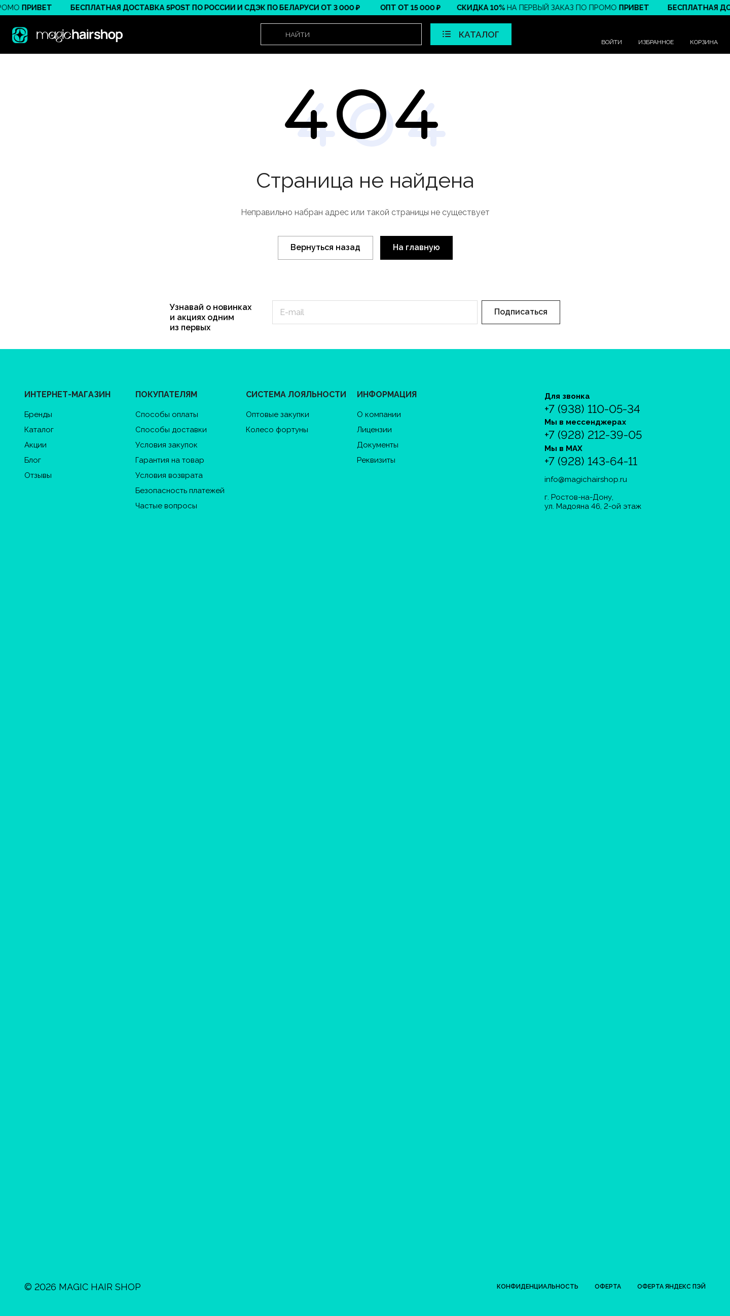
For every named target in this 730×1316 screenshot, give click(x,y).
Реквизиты (376, 460)
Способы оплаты (166, 414)
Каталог (39, 429)
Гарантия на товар (169, 460)
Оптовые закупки (277, 414)
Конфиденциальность (537, 1286)
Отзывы (38, 475)
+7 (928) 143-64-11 (590, 461)
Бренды (38, 414)
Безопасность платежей (180, 490)
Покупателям (166, 394)
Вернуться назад (325, 247)
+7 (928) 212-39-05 (593, 435)
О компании (379, 414)
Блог (32, 460)
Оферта (608, 1286)
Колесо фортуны (277, 429)
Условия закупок (166, 444)
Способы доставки (171, 429)
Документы (377, 444)
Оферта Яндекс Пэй (671, 1286)
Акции (35, 444)
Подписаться (521, 312)
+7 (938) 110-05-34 (592, 409)
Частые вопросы (166, 505)
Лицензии (374, 429)
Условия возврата (169, 475)
